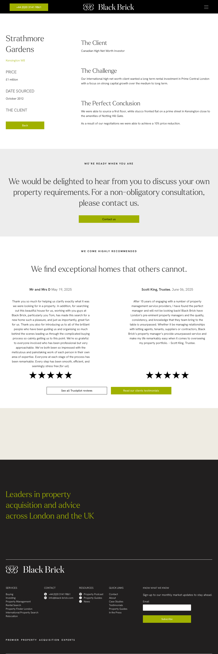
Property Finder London (19, 608)
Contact (113, 594)
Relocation (12, 616)
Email (146, 601)
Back (25, 125)
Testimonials (116, 605)
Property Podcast (91, 594)
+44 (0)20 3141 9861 (28, 7)
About (112, 597)
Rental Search (13, 605)
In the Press (115, 612)
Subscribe (167, 619)
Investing (11, 597)
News (84, 601)
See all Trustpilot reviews (76, 390)
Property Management (18, 601)
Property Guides (90, 597)
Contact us (109, 219)
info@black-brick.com (58, 597)
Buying (9, 594)
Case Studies (116, 601)
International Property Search (22, 612)
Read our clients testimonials (141, 390)
